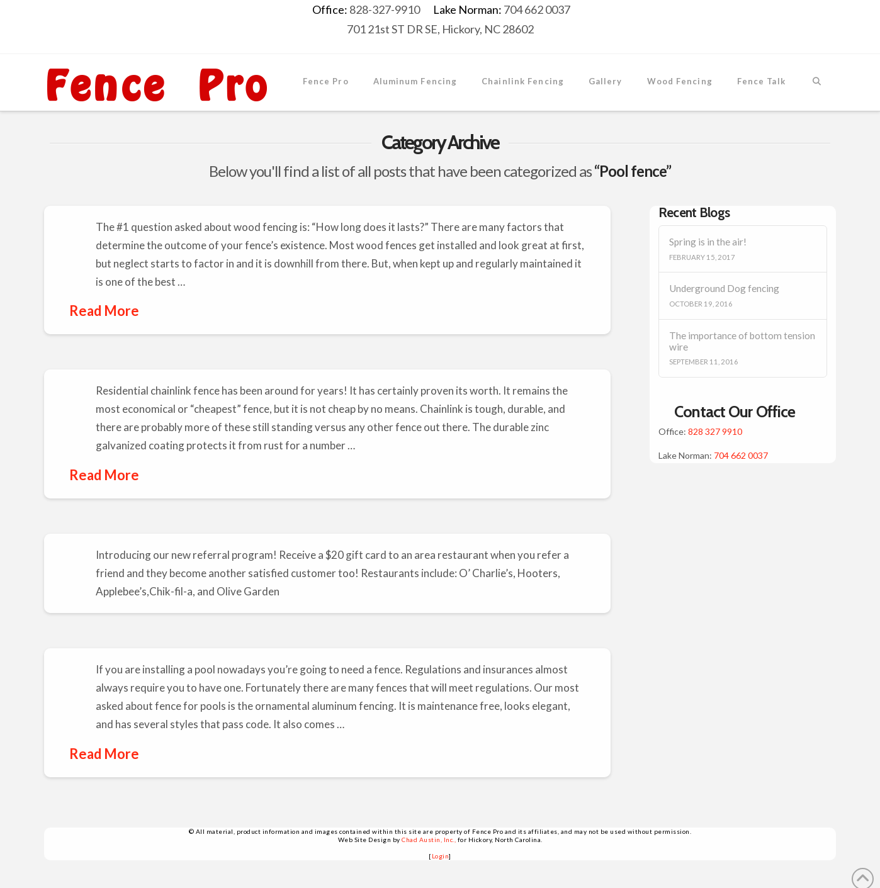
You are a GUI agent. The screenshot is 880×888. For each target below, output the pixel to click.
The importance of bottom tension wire (742, 341)
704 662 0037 (741, 455)
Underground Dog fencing (724, 288)
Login (440, 856)
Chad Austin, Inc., (429, 839)
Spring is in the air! (708, 241)
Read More (104, 310)
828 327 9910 (715, 431)
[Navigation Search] (817, 82)
